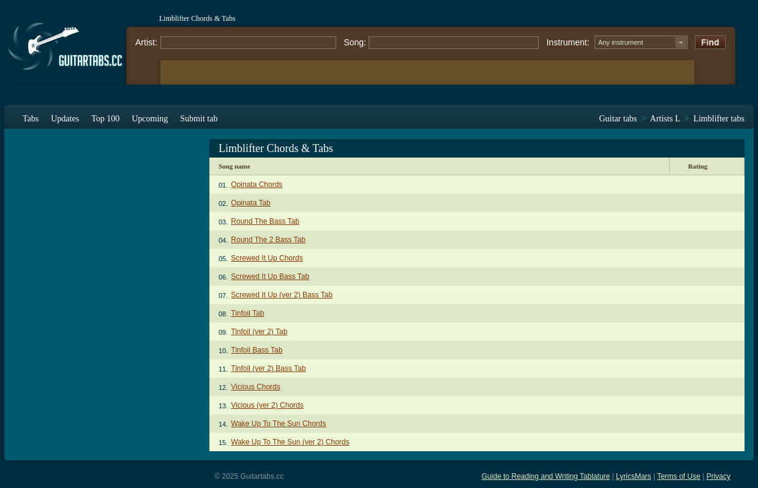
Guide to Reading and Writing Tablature (546, 476)
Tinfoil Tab (247, 313)
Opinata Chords (256, 184)
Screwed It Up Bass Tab (270, 276)
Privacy (718, 476)
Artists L (665, 118)
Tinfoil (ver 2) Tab (259, 331)
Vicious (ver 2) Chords (267, 405)
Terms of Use (678, 476)
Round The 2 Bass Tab (268, 239)
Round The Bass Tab (265, 221)
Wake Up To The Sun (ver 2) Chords (290, 442)
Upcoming (150, 118)
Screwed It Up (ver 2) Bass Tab (281, 295)
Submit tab (198, 118)
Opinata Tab (251, 203)
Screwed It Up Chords (266, 258)
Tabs (31, 118)
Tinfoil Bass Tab (256, 350)
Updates (65, 118)
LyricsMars (633, 476)
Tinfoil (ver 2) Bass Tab (268, 368)
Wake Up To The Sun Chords (278, 423)
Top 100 (105, 118)
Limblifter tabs (719, 118)
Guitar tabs (618, 118)
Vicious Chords (255, 387)
